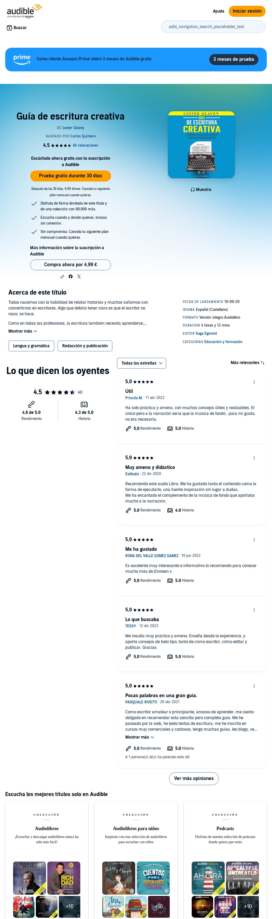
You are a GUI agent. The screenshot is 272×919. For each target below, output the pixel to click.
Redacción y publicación (85, 346)
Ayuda (218, 11)
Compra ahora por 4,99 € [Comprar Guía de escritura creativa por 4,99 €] (70, 265)
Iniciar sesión (247, 11)
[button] (62, 277)
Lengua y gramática (31, 346)
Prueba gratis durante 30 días (70, 176)
